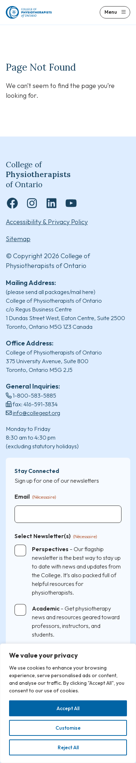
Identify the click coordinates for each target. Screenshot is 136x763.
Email (35, 497)
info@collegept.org (36, 412)
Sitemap (18, 239)
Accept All (68, 708)
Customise (68, 728)
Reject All (68, 747)
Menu (110, 12)
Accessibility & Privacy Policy (47, 222)
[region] (68, 703)
